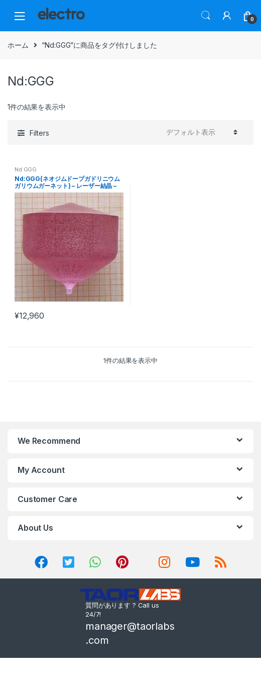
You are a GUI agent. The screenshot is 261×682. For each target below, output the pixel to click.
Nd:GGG (26, 169)
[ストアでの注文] (200, 132)
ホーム (18, 45)
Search (205, 15)
